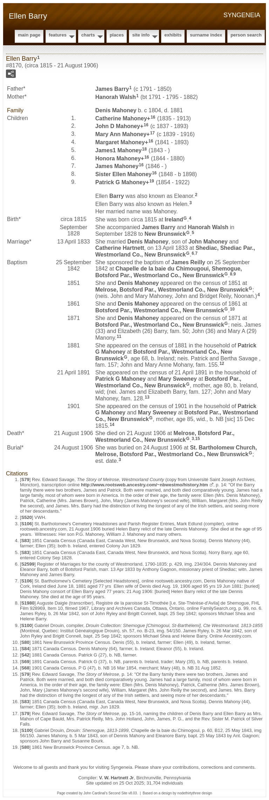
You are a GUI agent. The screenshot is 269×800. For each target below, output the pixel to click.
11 (119, 336)
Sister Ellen (123, 174)
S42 (25, 655)
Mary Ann (120, 134)
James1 (118, 150)
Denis (115, 110)
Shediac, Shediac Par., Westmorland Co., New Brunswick (175, 251)
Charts (88, 35)
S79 (25, 479)
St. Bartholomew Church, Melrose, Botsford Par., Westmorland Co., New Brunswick (176, 451)
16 (153, 117)
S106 (26, 523)
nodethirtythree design (194, 793)
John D (117, 126)
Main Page (29, 35)
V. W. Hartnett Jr (116, 777)
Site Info (141, 35)
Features (58, 35)
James (112, 89)
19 (151, 181)
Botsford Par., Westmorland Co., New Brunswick (159, 310)
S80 (25, 642)
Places (117, 35)
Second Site (118, 793)
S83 (25, 540)
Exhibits (172, 35)
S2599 (28, 564)
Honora (118, 158)
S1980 (28, 603)
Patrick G (120, 182)
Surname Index (206, 35)
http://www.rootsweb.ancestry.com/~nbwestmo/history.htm (144, 484)
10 (232, 309)
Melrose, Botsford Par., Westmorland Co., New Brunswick (171, 289)
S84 (25, 648)
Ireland (174, 219)
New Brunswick (165, 234)
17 (152, 133)
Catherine (121, 118)
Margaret (120, 142)
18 (144, 149)
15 (197, 438)
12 (222, 363)
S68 (25, 668)
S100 (26, 625)
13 (147, 397)
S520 (26, 517)
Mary (177, 379)
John (208, 242)
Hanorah (115, 97)
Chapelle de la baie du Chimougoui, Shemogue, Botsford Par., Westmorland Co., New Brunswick (168, 272)
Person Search (246, 35)
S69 (25, 661)
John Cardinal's (95, 793)
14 (112, 424)
